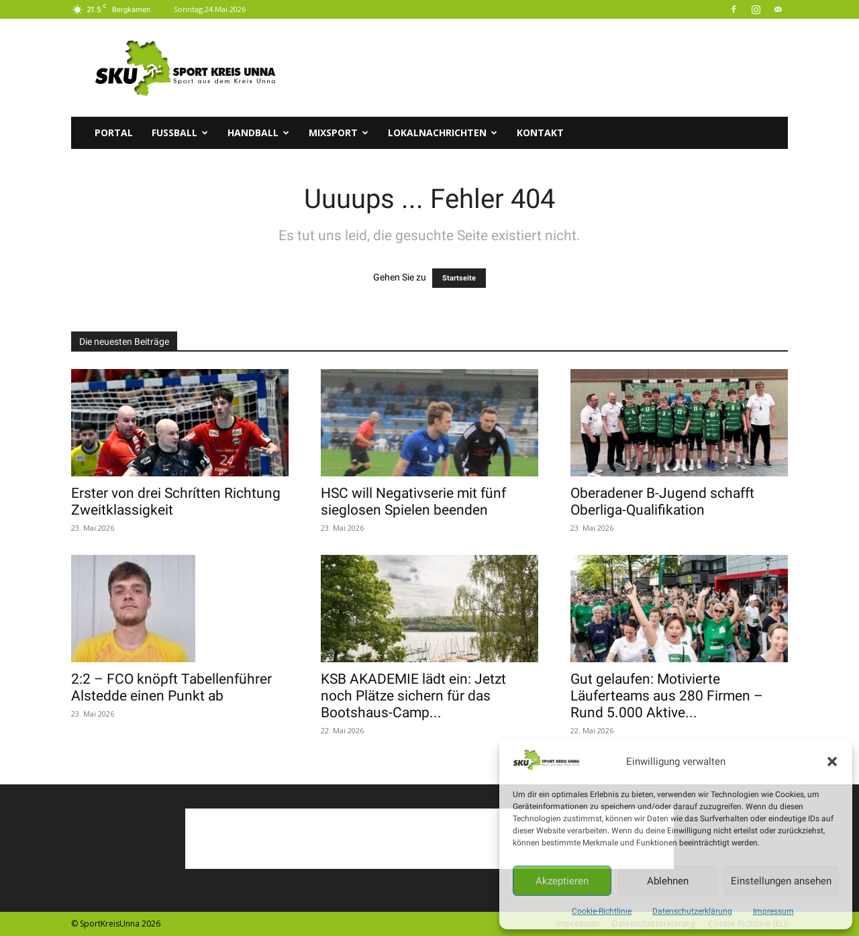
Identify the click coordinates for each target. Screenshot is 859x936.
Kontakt (540, 132)
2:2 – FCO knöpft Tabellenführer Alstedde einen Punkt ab (171, 687)
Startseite (459, 278)
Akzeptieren (562, 881)
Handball (258, 132)
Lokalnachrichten (442, 132)
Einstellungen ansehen (781, 881)
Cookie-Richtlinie (601, 911)
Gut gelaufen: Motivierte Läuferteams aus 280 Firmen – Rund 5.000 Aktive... (666, 696)
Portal (114, 132)
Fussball (180, 132)
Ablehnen (668, 881)
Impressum (773, 911)
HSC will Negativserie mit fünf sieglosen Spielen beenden (413, 501)
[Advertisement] (543, 68)
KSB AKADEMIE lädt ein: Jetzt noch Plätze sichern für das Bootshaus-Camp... (413, 696)
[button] (832, 761)
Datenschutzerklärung (692, 911)
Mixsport (338, 132)
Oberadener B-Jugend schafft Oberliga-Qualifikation (662, 501)
